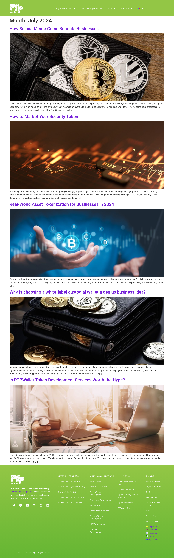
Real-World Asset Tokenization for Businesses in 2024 (62, 204)
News (111, 8)
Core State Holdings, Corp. (22, 492)
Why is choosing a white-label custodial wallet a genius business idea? (78, 292)
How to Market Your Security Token (44, 116)
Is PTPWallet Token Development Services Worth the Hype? (67, 379)
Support (126, 8)
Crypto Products (65, 8)
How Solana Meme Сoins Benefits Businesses (54, 28)
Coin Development (91, 8)
